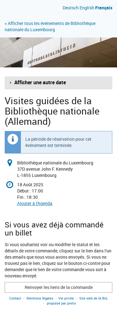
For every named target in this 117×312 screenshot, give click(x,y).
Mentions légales (40, 298)
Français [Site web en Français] (103, 8)
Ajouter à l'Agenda (34, 203)
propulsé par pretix (61, 303)
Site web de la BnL (93, 298)
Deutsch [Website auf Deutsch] (71, 8)
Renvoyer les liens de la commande (59, 287)
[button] (58, 83)
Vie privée (66, 298)
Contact (15, 298)
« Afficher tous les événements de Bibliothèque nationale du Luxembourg (50, 26)
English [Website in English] (87, 8)
